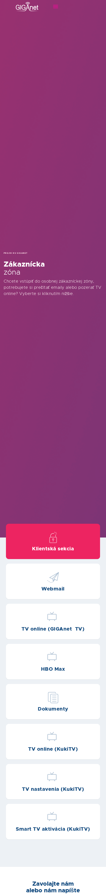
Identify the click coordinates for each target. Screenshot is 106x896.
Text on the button (53, 541)
